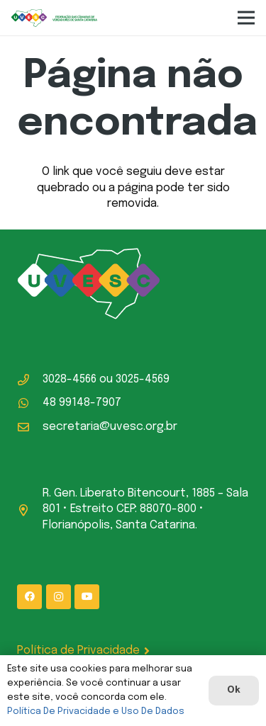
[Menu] (246, 17)
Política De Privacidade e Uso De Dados (95, 711)
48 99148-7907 (82, 403)
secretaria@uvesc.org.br (110, 427)
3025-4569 (143, 379)
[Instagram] (58, 596)
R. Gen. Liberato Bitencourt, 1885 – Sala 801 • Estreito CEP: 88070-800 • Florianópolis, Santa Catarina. (145, 509)
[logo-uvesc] (54, 18)
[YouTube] (86, 596)
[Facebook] (29, 596)
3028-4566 (69, 379)
